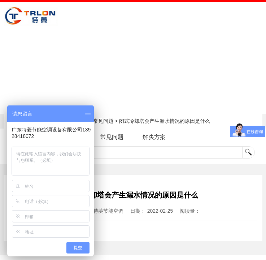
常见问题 (103, 121)
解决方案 (154, 137)
